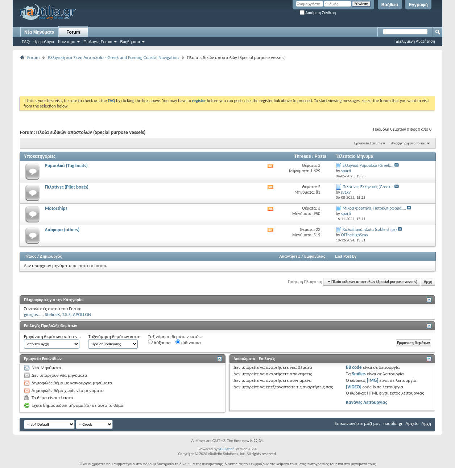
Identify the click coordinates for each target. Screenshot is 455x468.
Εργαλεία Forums (368, 143)
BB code (353, 367)
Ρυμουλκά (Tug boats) (66, 165)
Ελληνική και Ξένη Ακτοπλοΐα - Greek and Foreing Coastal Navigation (113, 57)
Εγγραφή (418, 4)
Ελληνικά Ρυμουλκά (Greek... (368, 165)
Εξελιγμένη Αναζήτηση (415, 41)
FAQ (26, 41)
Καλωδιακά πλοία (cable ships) (370, 229)
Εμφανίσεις (314, 256)
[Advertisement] (152, 78)
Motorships (56, 208)
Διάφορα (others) (62, 229)
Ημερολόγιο (43, 41)
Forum (73, 32)
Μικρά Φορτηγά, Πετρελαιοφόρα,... (374, 208)
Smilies (359, 373)
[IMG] (373, 380)
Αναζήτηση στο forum (408, 143)
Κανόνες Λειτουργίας (366, 402)
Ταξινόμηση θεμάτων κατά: (114, 336)
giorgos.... (33, 314)
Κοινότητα (66, 41)
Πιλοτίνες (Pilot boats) (66, 187)
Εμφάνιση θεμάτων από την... (52, 336)
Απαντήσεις (290, 256)
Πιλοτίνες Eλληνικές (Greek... (368, 186)
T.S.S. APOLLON (76, 314)
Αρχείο (412, 423)
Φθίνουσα (188, 342)
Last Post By (346, 256)
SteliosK (52, 314)
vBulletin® (226, 449)
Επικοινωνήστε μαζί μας (357, 423)
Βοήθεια (389, 4)
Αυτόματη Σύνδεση (318, 13)
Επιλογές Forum (97, 41)
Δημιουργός (51, 256)
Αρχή (428, 281)
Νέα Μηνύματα (39, 32)
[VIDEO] (353, 386)
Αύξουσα (159, 342)
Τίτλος (30, 256)
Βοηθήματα (130, 41)
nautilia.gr (392, 423)
